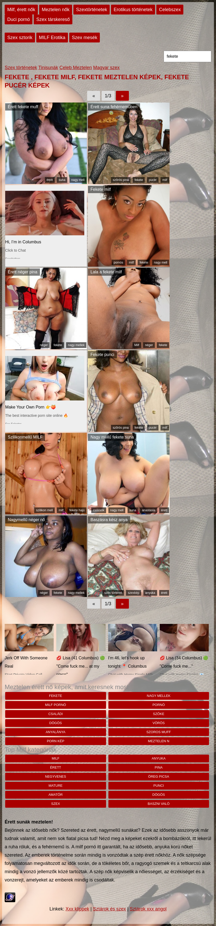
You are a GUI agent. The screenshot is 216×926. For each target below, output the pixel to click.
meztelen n (158, 741)
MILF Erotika (52, 37)
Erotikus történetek (133, 9)
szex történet (113, 593)
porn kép (55, 741)
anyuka (150, 593)
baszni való (159, 804)
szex (55, 804)
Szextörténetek (91, 9)
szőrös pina (121, 180)
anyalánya (55, 732)
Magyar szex (106, 67)
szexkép (133, 593)
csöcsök (98, 510)
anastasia (148, 510)
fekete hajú (77, 510)
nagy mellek (76, 345)
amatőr (55, 795)
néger (44, 345)
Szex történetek (21, 67)
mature (55, 786)
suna (62, 180)
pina (159, 767)
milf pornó (55, 705)
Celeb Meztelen (75, 67)
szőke (158, 714)
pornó (158, 705)
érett (50, 180)
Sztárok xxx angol (148, 909)
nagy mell (78, 180)
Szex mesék (84, 37)
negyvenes (55, 776)
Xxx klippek (77, 909)
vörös (158, 723)
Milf (136, 345)
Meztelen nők (55, 9)
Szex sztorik (19, 37)
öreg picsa (158, 776)
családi (55, 714)
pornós (118, 262)
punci (159, 786)
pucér (153, 180)
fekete (139, 180)
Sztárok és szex (109, 909)
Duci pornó (18, 19)
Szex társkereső (53, 19)
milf (164, 180)
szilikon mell (44, 510)
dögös (55, 723)
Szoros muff (158, 732)
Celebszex (170, 9)
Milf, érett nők (21, 9)
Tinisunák (48, 67)
